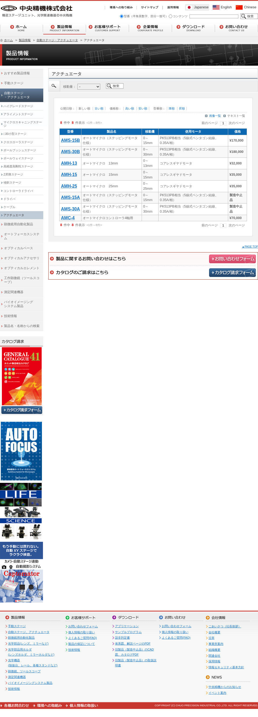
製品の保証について (81, 643)
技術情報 (14, 688)
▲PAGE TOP (250, 246)
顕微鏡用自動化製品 (21, 637)
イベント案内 (217, 692)
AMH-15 (69, 174)
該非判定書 (122, 637)
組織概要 (214, 649)
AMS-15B (70, 140)
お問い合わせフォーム (83, 626)
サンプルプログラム (128, 632)
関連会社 (214, 655)
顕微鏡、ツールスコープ (24, 671)
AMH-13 (69, 163)
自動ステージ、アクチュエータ (28, 632)
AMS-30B (70, 151)
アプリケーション (127, 626)
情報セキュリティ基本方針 (226, 667)
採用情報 (214, 661)
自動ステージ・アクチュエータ (57, 40)
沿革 (211, 637)
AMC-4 (68, 218)
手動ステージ (17, 626)
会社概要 (214, 632)
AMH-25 (69, 186)
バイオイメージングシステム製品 (30, 682)
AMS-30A (70, 209)
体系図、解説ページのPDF (132, 643)
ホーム (8, 40)
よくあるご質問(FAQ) (82, 637)
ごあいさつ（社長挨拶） (225, 626)
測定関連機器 (17, 677)
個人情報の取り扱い (81, 632)
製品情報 (25, 40)
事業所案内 (216, 643)
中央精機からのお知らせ (225, 686)
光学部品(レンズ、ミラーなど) (28, 643)
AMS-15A (70, 197)
